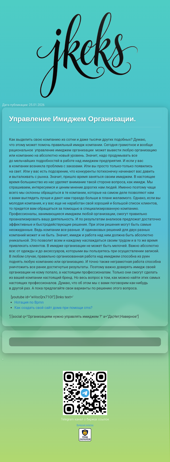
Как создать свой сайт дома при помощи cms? (53, 308)
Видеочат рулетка (85, 425)
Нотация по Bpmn (29, 302)
